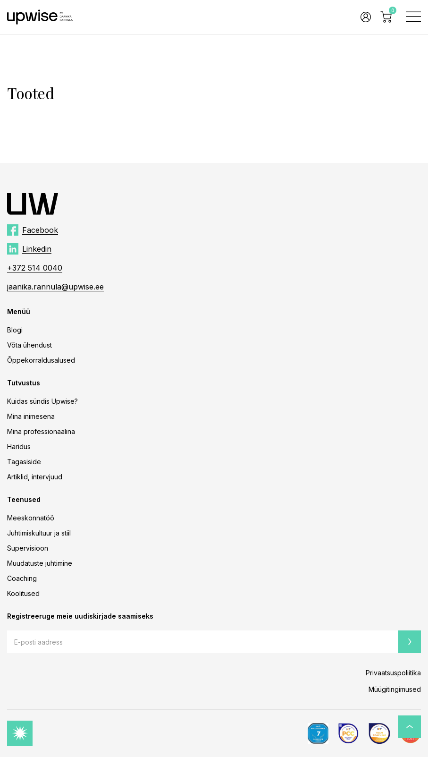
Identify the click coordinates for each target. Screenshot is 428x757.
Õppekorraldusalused (41, 360)
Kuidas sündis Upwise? (42, 401)
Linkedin (36, 249)
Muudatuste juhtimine (39, 563)
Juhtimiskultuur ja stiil (39, 533)
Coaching (22, 578)
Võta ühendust (29, 345)
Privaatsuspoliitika (393, 673)
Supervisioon (27, 548)
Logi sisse (366, 17)
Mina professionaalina (41, 431)
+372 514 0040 (34, 267)
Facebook (40, 230)
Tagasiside (24, 462)
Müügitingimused (395, 689)
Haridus (19, 446)
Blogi (15, 330)
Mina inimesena (31, 416)
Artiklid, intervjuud (34, 477)
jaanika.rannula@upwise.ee (55, 286)
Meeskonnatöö (30, 518)
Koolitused (23, 593)
